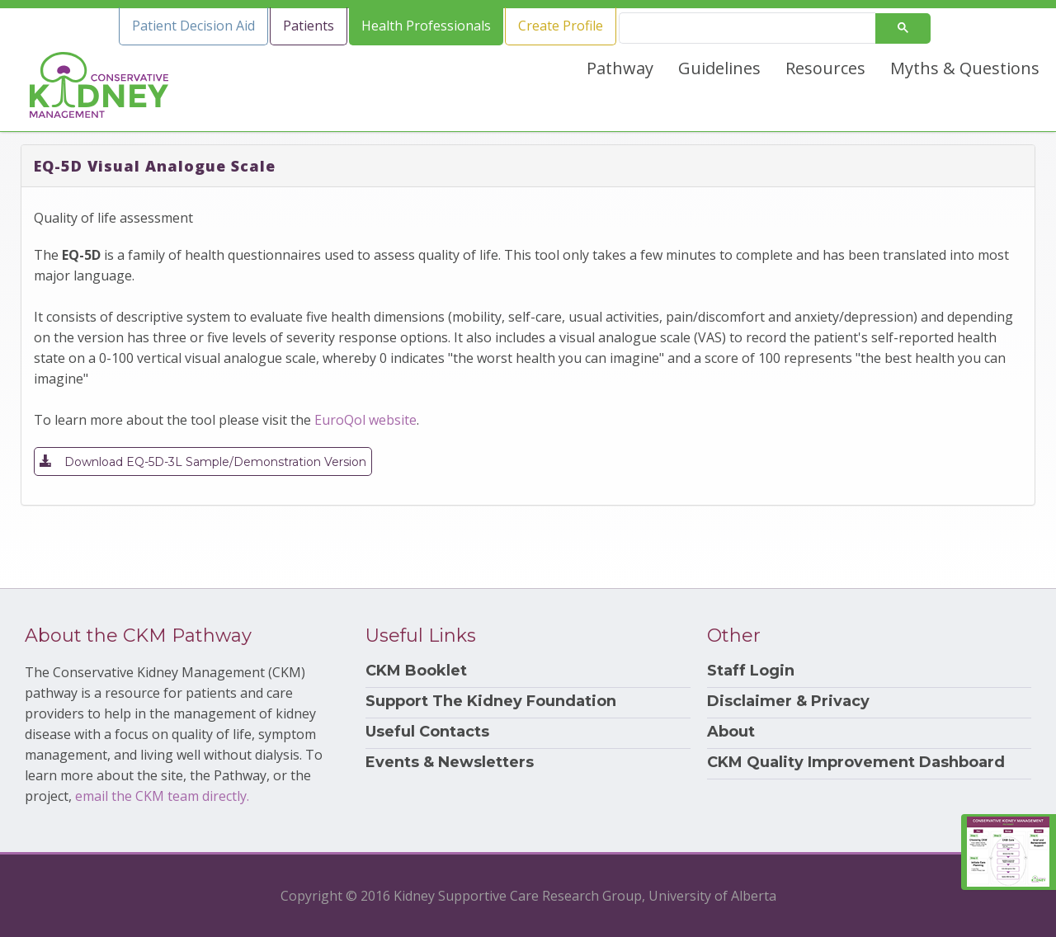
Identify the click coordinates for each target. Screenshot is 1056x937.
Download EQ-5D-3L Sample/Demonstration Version (203, 460)
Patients (308, 25)
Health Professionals (426, 25)
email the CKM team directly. (162, 796)
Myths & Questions (965, 68)
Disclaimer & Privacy (788, 701)
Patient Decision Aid (193, 25)
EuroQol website (365, 420)
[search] (754, 28)
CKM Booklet (416, 671)
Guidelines (719, 68)
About (731, 732)
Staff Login (750, 671)
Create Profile (560, 25)
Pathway (620, 68)
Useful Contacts (427, 732)
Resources (825, 68)
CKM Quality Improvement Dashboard (856, 762)
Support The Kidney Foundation (490, 701)
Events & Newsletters (449, 762)
